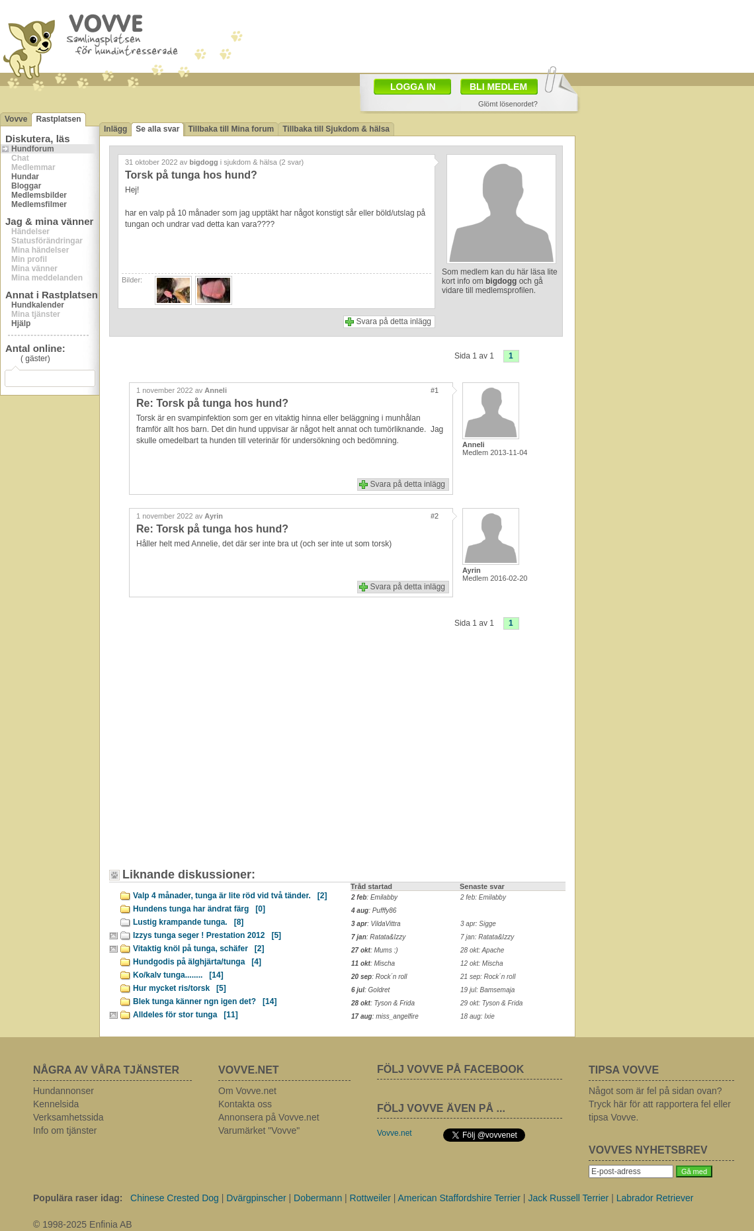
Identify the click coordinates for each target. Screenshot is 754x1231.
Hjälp (20, 323)
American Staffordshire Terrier (459, 1198)
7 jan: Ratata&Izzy (487, 937)
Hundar (25, 176)
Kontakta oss (245, 1104)
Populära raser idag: (77, 1198)
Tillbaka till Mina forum (231, 129)
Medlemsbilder (39, 195)
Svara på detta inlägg (393, 321)
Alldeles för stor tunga (185, 1014)
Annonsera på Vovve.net (268, 1117)
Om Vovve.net (247, 1090)
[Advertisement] (188, 725)
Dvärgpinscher (256, 1198)
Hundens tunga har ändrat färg (199, 908)
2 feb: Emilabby (483, 897)
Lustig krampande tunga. (188, 922)
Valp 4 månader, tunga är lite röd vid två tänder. (230, 895)
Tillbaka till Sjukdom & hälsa (336, 129)
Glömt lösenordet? (508, 104)
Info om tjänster (65, 1130)
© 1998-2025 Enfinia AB (82, 1224)
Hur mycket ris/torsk (179, 988)
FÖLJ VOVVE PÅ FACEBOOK (450, 1069)
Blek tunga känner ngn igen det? (204, 1001)
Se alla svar (157, 129)
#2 (435, 516)
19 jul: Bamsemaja (487, 990)
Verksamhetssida (68, 1117)
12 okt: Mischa (481, 963)
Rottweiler (370, 1198)
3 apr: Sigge (478, 923)
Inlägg (115, 129)
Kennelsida (56, 1104)
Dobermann (318, 1198)
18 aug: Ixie (477, 1016)
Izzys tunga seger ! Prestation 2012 (207, 935)
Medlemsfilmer (39, 204)
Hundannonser (63, 1090)
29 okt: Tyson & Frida (491, 1003)
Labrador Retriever (655, 1198)
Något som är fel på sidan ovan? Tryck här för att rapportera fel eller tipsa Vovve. (660, 1104)
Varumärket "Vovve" (259, 1130)
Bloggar (26, 186)
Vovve (16, 119)
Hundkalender (37, 305)
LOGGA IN (413, 86)
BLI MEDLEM (498, 86)
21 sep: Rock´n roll (487, 976)
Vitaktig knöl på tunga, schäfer (199, 948)
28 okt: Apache (482, 950)
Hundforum (32, 148)
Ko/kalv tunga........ (178, 975)
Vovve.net (394, 1133)
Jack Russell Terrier (568, 1198)
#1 (435, 390)
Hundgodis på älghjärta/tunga (197, 961)
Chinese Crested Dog (174, 1198)
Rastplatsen (58, 119)
